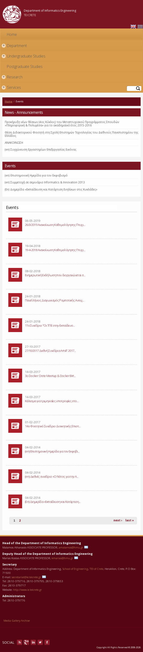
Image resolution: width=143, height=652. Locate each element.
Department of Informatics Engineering (50, 11)
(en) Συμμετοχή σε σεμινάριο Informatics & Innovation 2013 (45, 182)
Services (11, 87)
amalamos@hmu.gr (71, 547)
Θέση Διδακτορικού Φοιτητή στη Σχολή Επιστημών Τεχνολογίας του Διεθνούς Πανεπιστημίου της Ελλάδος (71, 134)
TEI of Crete (96, 569)
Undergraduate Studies (23, 56)
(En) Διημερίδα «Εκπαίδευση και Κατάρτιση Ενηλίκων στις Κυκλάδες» (51, 189)
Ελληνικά (140, 27)
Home (12, 34)
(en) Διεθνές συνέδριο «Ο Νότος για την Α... (51, 476)
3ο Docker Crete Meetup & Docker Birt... (50, 376)
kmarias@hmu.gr (62, 558)
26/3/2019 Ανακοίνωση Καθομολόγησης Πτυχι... (55, 225)
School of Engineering (75, 569)
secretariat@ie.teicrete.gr (26, 577)
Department (14, 45)
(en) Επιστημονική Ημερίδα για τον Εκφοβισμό (36, 175)
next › (117, 520)
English (133, 27)
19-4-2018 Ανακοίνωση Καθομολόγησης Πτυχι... (55, 250)
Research (12, 77)
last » (129, 520)
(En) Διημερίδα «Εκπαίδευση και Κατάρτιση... (52, 502)
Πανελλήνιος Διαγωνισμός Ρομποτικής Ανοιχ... (54, 300)
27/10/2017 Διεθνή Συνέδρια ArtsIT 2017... (50, 350)
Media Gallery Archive (17, 620)
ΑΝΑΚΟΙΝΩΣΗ (14, 142)
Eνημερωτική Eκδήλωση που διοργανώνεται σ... (55, 275)
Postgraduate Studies (25, 66)
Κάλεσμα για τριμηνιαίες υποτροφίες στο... (51, 401)
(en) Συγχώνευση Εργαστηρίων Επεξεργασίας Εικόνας (40, 149)
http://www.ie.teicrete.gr (27, 589)
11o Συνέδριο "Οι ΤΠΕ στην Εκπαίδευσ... (49, 325)
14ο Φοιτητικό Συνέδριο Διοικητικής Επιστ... (52, 426)
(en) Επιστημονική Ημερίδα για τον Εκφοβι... (52, 451)
